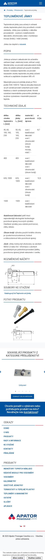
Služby (7, 502)
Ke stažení (9, 445)
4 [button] (26, 391)
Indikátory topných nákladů (18, 469)
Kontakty (8, 449)
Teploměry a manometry (16, 493)
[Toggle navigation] (40, 3)
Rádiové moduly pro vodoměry (19, 473)
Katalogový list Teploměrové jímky (18, 293)
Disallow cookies (34, 558)
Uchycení (22, 385)
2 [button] (19, 391)
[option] (22, 375)
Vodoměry (9, 477)
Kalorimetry (10, 481)
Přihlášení (9, 453)
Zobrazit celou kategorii (22, 396)
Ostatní (7, 498)
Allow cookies (18, 558)
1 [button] (15, 391)
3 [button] (22, 391)
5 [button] (29, 391)
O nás (6, 432)
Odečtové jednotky (13, 485)
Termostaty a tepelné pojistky (19, 489)
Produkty (8, 436)
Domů (6, 428)
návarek (23, 44)
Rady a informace (12, 440)
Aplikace (8, 506)
